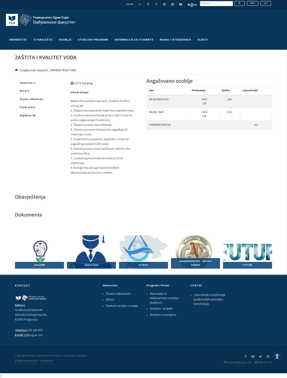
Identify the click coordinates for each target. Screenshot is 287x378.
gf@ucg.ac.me (33, 335)
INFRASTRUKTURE (63, 70)
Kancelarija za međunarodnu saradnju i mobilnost (165, 298)
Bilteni (110, 300)
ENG (252, 3)
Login (129, 4)
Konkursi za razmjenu (163, 315)
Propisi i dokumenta (118, 294)
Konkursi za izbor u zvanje (122, 306)
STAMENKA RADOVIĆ (160, 125)
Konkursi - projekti (161, 309)
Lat (266, 3)
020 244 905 (35, 330)
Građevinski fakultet (34, 70)
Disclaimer (47, 361)
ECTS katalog (83, 83)
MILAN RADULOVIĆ (159, 99)
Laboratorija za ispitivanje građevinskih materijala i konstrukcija (209, 299)
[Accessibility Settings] (277, 356)
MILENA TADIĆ (156, 112)
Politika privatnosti (26, 361)
